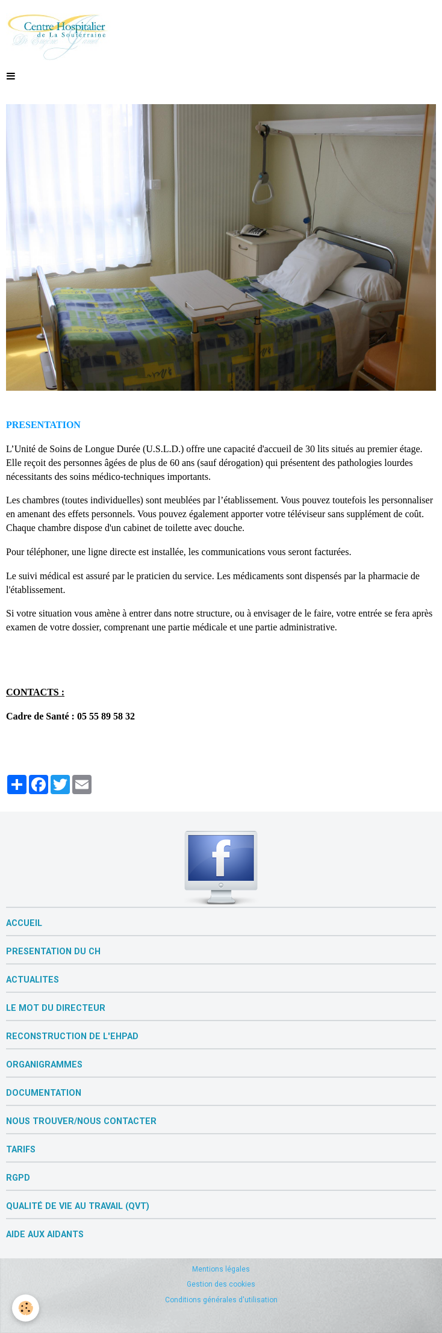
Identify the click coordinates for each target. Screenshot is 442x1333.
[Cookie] (25, 1308)
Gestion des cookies (221, 1284)
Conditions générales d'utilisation (221, 1300)
